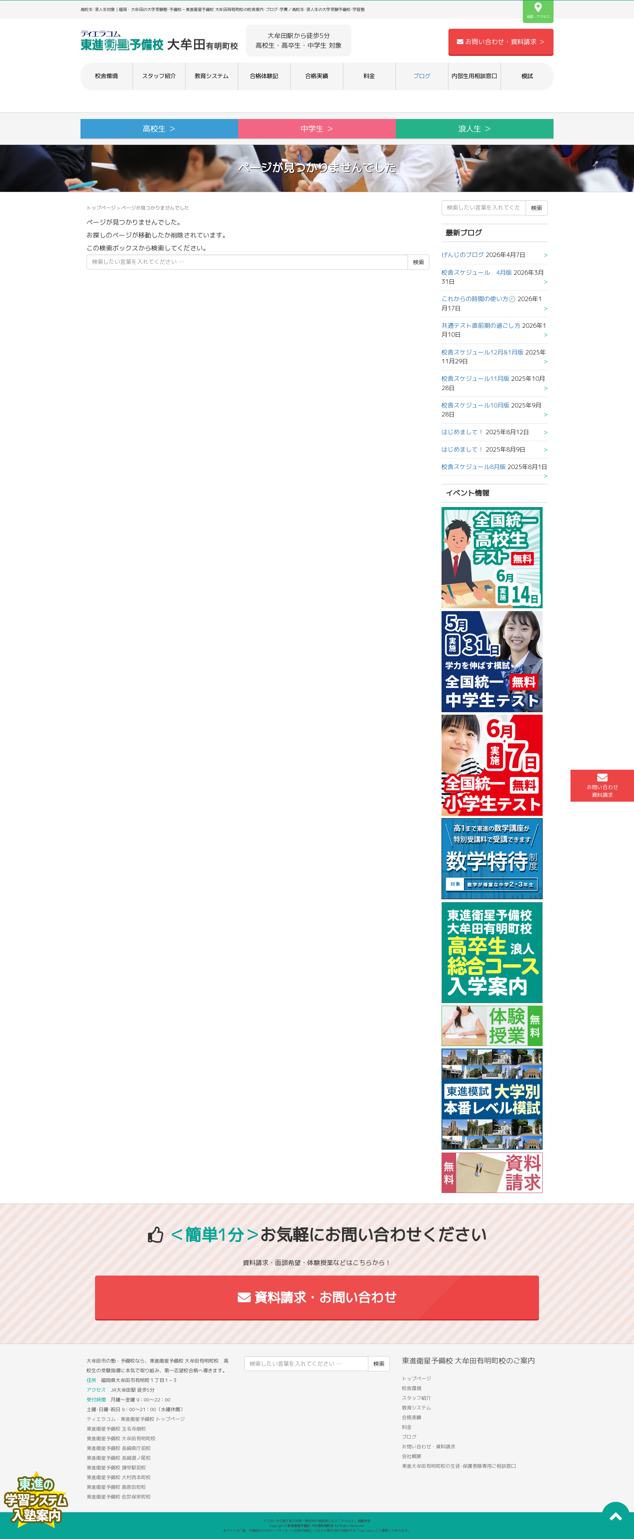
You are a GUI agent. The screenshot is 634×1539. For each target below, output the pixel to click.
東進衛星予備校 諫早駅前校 (116, 1467)
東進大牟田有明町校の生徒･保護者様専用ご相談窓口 (459, 1466)
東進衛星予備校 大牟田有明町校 (121, 1438)
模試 (527, 76)
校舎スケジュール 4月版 (477, 272)
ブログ (421, 76)
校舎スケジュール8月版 (474, 467)
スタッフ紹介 (159, 76)
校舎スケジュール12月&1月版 (483, 352)
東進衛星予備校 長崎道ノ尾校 (119, 1457)
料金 (369, 76)
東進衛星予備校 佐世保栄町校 (119, 1496)
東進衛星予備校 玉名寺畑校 (116, 1428)
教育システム (211, 76)
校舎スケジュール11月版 (475, 378)
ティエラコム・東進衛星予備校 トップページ (136, 1419)
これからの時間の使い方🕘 (479, 299)
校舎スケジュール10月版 (475, 405)
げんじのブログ (463, 254)
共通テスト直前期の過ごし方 (481, 325)
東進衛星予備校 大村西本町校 (119, 1477)
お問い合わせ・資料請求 (428, 1446)
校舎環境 (106, 76)
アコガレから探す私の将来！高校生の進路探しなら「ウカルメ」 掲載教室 (317, 1520)
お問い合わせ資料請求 (602, 785)
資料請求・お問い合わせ (317, 1297)
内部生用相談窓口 (474, 76)
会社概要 (411, 1456)
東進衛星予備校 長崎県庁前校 (119, 1448)
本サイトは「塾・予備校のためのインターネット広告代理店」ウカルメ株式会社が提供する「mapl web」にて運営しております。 (317, 1530)
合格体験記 (264, 76)
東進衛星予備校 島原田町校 (116, 1487)
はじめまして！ (463, 432)
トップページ (101, 207)
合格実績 (316, 76)
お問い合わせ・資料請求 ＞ (501, 41)
